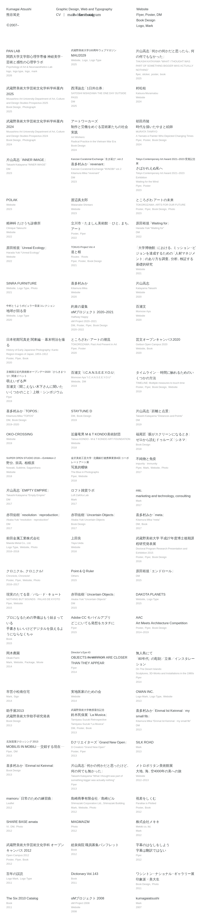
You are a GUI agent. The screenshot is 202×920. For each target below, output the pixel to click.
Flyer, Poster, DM (149, 14)
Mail (69, 15)
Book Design (145, 20)
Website (142, 9)
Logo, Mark (144, 25)
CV (58, 14)
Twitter (75, 15)
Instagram (86, 15)
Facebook (81, 15)
